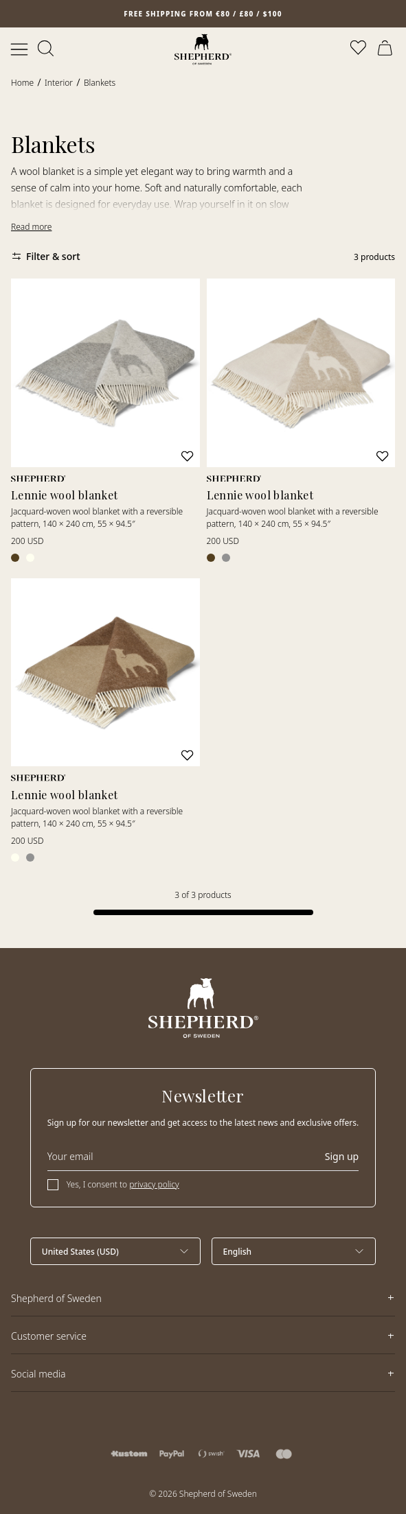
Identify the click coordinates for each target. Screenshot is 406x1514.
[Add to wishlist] (187, 456)
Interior (59, 82)
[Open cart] (387, 49)
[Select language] (294, 1251)
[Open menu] (19, 49)
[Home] (203, 49)
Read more (31, 227)
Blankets (99, 82)
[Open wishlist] (359, 49)
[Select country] (115, 1251)
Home (22, 82)
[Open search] (46, 49)
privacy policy (154, 1184)
